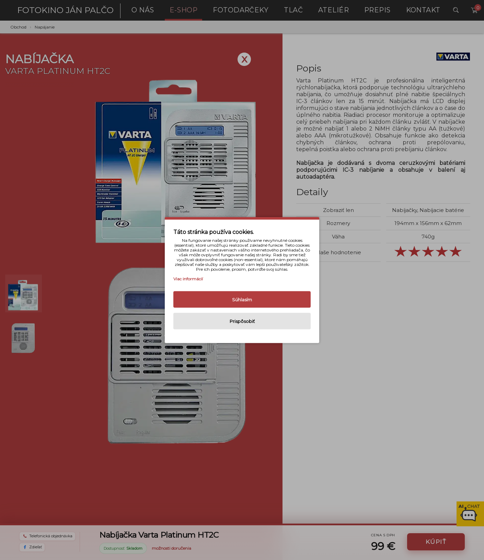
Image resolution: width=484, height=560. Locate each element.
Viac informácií (188, 278)
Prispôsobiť (242, 321)
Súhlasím (242, 299)
